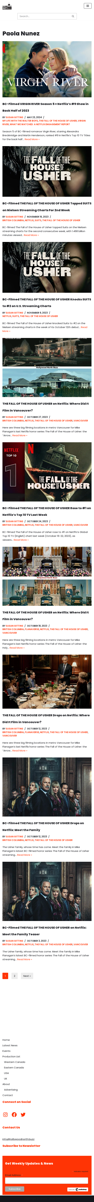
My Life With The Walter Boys (20, 120)
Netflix (29, 220)
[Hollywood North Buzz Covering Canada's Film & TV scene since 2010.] (7, 5)
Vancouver (81, 420)
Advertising (11, 1089)
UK (5, 1078)
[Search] (43, 16)
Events (6, 1051)
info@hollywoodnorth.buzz (18, 1139)
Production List (11, 1056)
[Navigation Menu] (88, 6)
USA (6, 1073)
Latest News (9, 1045)
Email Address (14, 1175)
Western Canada (14, 1062)
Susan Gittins (14, 117)
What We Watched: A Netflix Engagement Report (40, 124)
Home (6, 1040)
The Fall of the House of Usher (58, 120)
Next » (27, 976)
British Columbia (13, 220)
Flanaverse (32, 629)
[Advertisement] (47, 1012)
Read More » (32, 139)
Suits (38, 220)
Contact (7, 1095)
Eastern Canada (14, 1067)
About (6, 1084)
